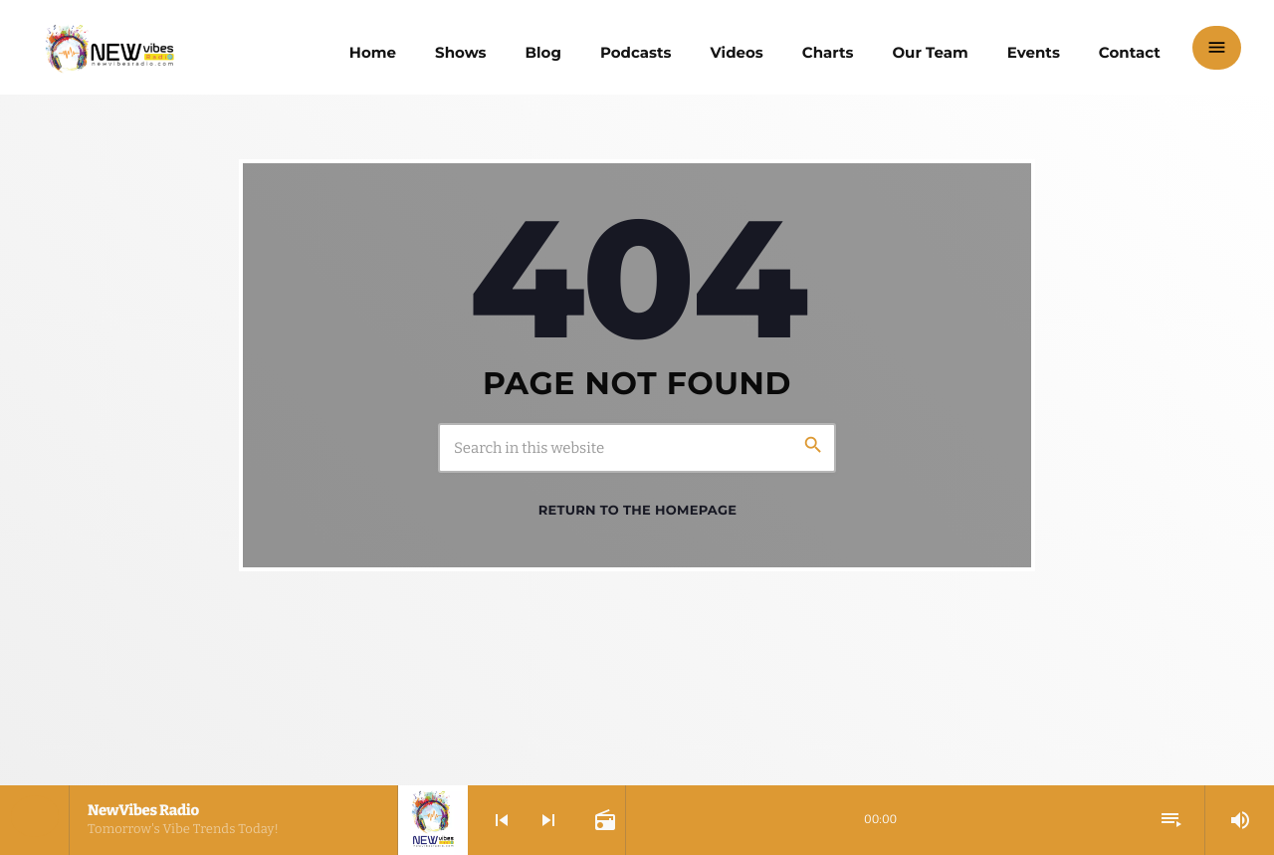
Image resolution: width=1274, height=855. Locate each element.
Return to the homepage (637, 511)
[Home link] (109, 48)
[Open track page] (603, 820)
